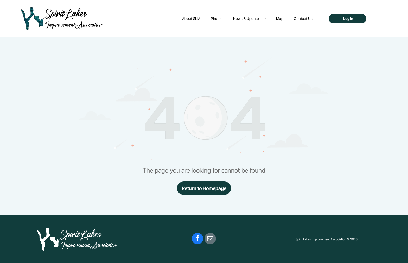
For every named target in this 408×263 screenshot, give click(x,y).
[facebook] (197, 239)
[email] (210, 239)
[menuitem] (191, 18)
